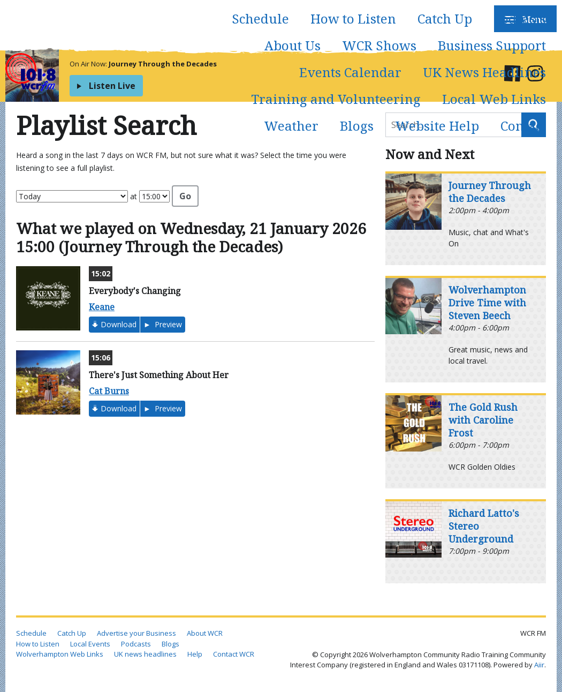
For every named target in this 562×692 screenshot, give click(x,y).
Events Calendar (350, 72)
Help (194, 654)
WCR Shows (379, 45)
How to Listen (353, 18)
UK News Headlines (484, 72)
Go (185, 196)
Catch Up (444, 18)
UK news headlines (145, 654)
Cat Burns (109, 391)
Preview (167, 324)
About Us (292, 45)
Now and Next (429, 154)
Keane (102, 307)
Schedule (260, 18)
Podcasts (519, 18)
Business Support (492, 45)
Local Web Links (494, 99)
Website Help (437, 125)
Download (118, 324)
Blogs (357, 125)
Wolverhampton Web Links (59, 654)
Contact (523, 125)
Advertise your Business (136, 633)
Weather (291, 125)
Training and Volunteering (336, 99)
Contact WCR (233, 654)
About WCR (205, 633)
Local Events (90, 644)
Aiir (539, 665)
